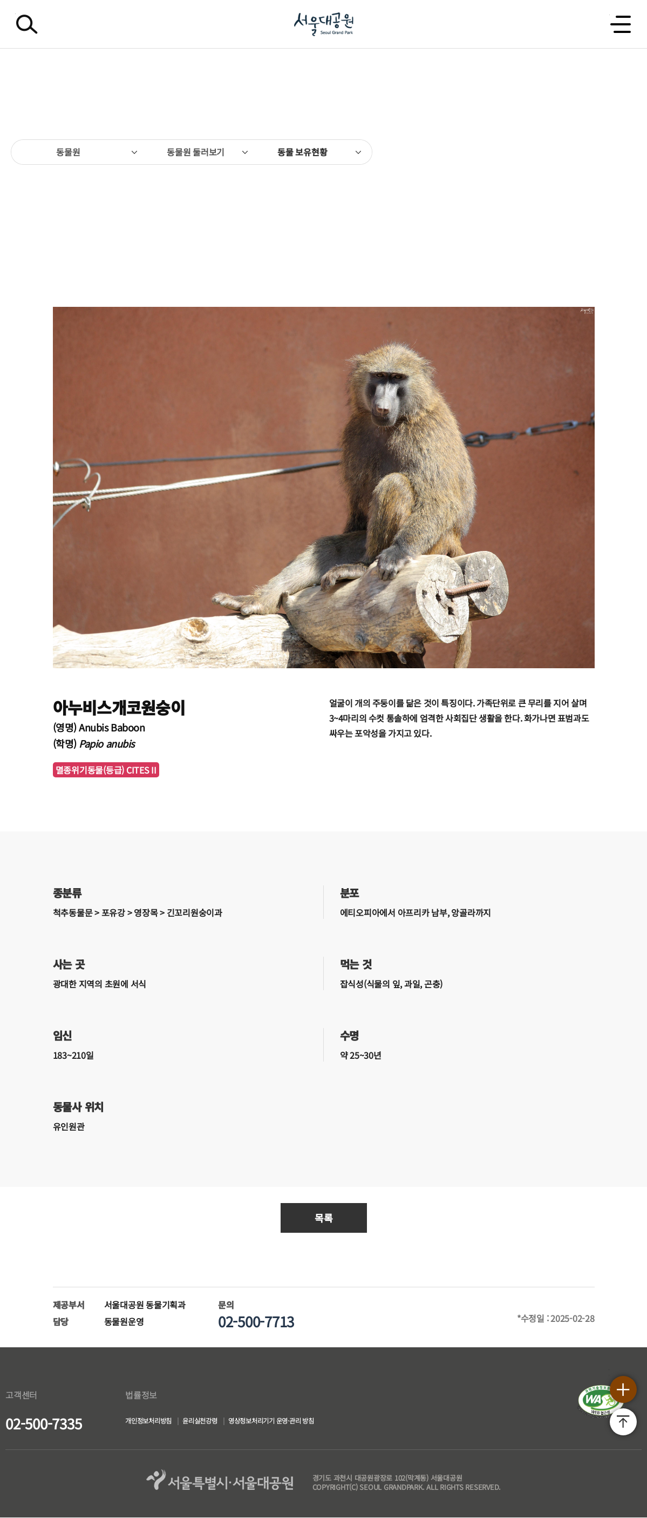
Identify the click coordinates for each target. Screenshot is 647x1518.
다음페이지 (622, 212)
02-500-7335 (43, 1423)
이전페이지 (24, 212)
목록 (324, 1218)
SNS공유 (596, 151)
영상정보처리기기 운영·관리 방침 (310, 1422)
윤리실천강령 (219, 1422)
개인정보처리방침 (155, 1422)
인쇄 (619, 145)
